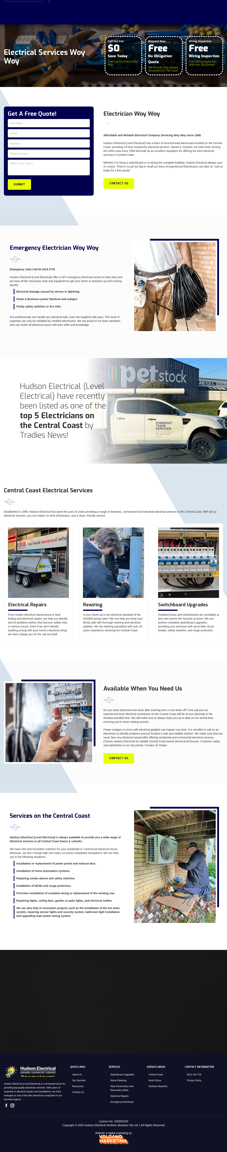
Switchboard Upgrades (122, 1074)
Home (148, 18)
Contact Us (211, 18)
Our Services (79, 1080)
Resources (77, 1086)
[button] (188, 18)
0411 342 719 (194, 1074)
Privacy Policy (194, 1080)
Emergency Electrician (122, 1102)
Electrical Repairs (119, 1096)
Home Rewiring (118, 1080)
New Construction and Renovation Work (122, 1088)
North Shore (155, 1080)
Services (186, 18)
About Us (166, 18)
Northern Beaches (158, 1086)
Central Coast (156, 1074)
